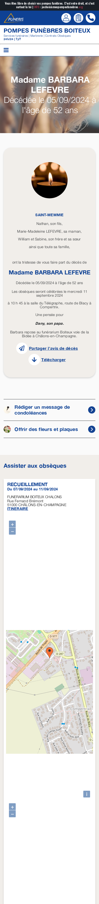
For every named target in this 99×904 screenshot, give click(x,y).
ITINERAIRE (17, 508)
